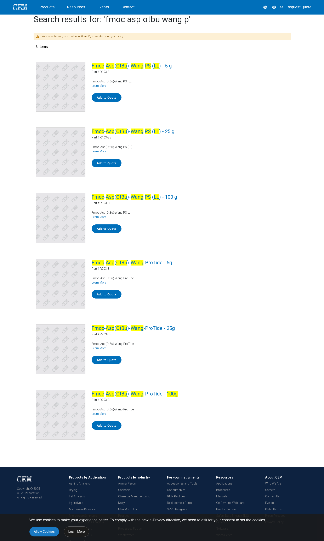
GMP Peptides (176, 496)
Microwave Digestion (82, 509)
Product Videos (226, 509)
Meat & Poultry (127, 509)
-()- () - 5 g (132, 66)
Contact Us (272, 496)
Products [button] (47, 7)
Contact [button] (128, 7)
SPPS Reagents (177, 509)
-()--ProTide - (135, 394)
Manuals (222, 496)
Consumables (176, 490)
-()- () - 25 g (133, 131)
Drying (73, 490)
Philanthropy (273, 509)
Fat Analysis (77, 496)
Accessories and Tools (182, 483)
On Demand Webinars (230, 502)
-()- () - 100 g (134, 197)
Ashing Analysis (79, 483)
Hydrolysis (76, 502)
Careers (270, 490)
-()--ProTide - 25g (133, 328)
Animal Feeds (127, 483)
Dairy (121, 502)
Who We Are (273, 483)
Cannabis (124, 490)
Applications (224, 483)
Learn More (99, 85)
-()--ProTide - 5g (132, 263)
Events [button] (103, 7)
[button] (262, 7)
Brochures (223, 490)
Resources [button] (76, 7)
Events (269, 502)
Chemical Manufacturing (134, 496)
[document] (162, 527)
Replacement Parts (179, 502)
